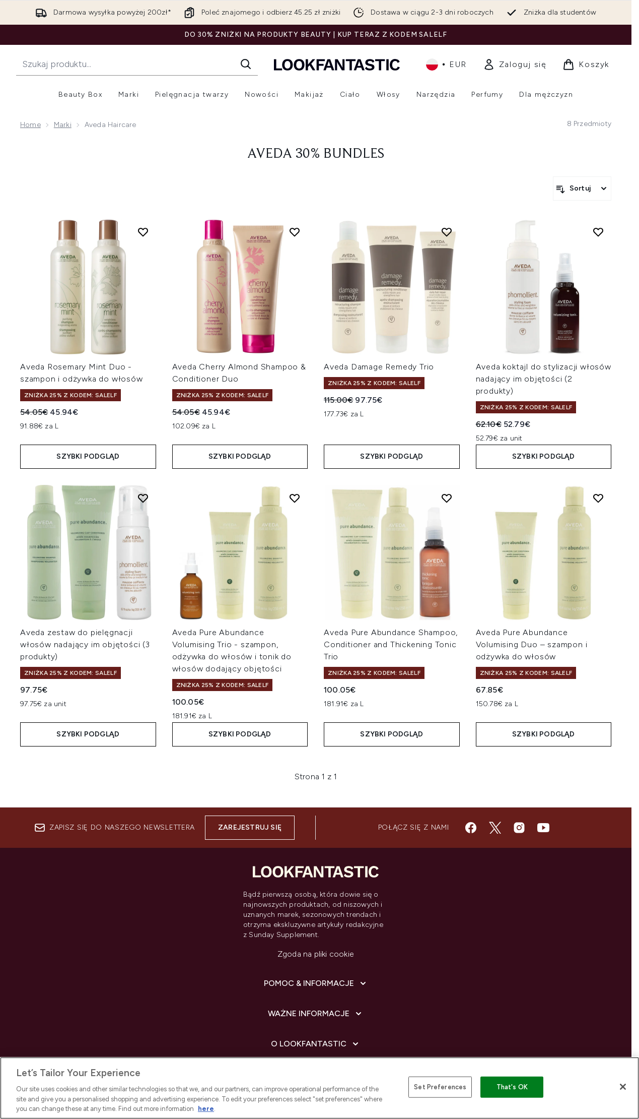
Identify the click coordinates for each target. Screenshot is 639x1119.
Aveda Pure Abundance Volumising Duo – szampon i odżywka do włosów (532, 644)
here (206, 1108)
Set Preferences (440, 1087)
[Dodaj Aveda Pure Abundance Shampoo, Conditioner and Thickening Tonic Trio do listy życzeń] (447, 498)
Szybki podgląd (87, 456)
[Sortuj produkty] (582, 188)
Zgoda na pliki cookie (315, 954)
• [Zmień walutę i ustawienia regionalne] (446, 64)
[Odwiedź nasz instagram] (519, 828)
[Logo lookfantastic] (337, 64)
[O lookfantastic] (316, 1044)
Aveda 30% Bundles (315, 154)
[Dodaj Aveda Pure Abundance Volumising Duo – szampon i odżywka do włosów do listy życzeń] (598, 498)
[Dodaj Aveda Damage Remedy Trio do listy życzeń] (447, 232)
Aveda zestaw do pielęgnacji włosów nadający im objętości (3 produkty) (85, 644)
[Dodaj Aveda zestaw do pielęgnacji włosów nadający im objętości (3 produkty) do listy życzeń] (143, 498)
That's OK (512, 1087)
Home (30, 124)
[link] (515, 64)
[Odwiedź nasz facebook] (471, 828)
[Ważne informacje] (316, 1014)
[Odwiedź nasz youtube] (543, 828)
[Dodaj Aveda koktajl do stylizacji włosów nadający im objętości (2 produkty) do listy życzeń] (598, 232)
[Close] (623, 1087)
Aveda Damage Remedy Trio (379, 366)
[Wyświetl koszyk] (585, 64)
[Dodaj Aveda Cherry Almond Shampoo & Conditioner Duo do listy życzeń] (294, 232)
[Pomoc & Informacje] (316, 983)
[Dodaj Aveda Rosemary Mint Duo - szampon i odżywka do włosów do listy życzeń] (143, 232)
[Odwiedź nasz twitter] (495, 828)
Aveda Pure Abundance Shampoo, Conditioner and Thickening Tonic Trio (391, 644)
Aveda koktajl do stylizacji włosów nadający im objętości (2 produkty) (543, 379)
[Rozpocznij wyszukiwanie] (137, 64)
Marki (63, 124)
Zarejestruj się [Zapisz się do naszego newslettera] (249, 827)
